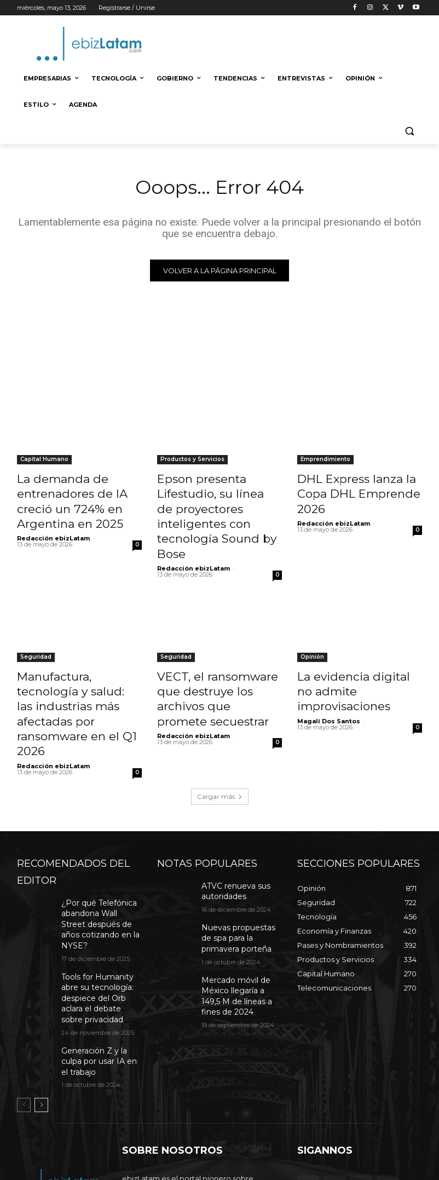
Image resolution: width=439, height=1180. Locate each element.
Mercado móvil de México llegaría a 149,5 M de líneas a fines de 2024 (240, 913)
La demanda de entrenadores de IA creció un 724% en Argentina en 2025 (78, 498)
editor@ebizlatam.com (215, 1120)
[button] (409, 131)
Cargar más (219, 728)
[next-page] (41, 990)
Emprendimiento (325, 461)
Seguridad (35, 630)
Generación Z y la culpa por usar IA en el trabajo (98, 953)
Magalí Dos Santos (328, 674)
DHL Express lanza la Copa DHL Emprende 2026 (359, 486)
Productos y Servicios (192, 461)
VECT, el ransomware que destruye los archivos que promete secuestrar (218, 660)
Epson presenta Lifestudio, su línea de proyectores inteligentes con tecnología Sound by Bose (216, 504)
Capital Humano (44, 461)
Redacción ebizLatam (53, 529)
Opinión (312, 630)
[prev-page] (24, 990)
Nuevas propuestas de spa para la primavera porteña (236, 865)
